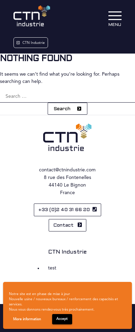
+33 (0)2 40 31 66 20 (64, 210)
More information (27, 319)
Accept (62, 319)
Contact (64, 225)
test (52, 268)
